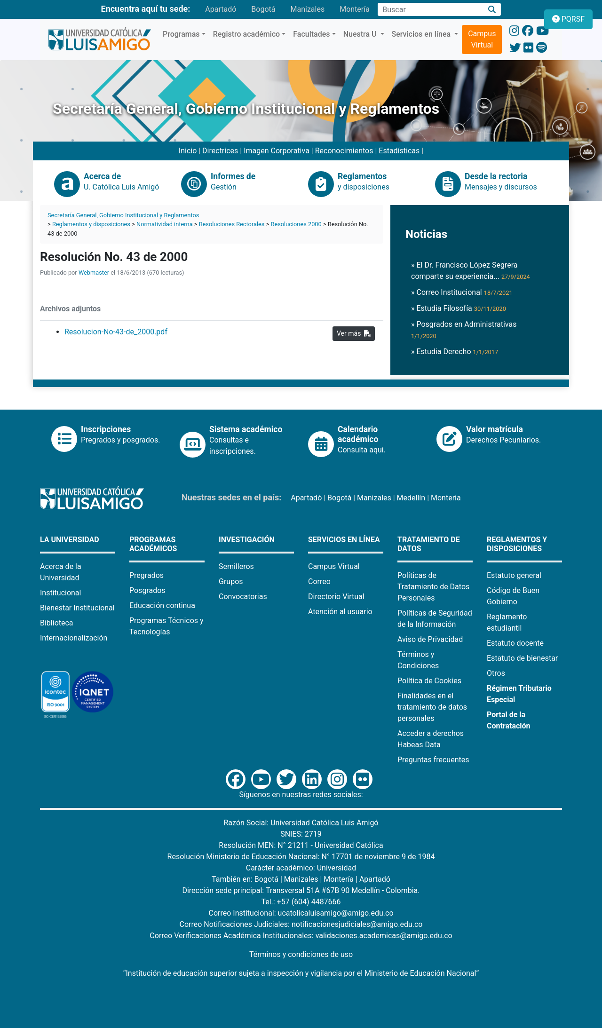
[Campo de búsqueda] (430, 9)
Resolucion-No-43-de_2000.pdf (115, 331)
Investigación (247, 539)
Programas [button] (181, 34)
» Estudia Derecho (454, 351)
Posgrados (147, 590)
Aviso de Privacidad (430, 639)
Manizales (307, 9)
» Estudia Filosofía (458, 308)
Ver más (354, 333)
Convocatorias (243, 596)
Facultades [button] (311, 34)
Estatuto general (514, 575)
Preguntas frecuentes (433, 759)
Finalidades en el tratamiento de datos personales (432, 707)
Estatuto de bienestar (522, 658)
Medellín (411, 497)
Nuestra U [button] (361, 34)
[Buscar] (492, 9)
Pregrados (146, 575)
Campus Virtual (482, 39)
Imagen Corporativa (276, 150)
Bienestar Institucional (77, 607)
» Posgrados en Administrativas (463, 330)
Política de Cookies (429, 680)
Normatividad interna (164, 224)
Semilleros (236, 566)
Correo (319, 581)
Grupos (231, 581)
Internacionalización (73, 637)
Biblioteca (56, 622)
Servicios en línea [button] (422, 34)
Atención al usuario (340, 611)
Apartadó (220, 9)
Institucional (60, 592)
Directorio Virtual (336, 596)
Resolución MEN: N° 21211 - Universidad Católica (301, 845)
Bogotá (263, 9)
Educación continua (162, 605)
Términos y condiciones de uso (301, 954)
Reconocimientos (344, 150)
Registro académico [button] (246, 34)
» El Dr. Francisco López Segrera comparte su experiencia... (470, 271)
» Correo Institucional (462, 292)
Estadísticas (399, 150)
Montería (355, 9)
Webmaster (94, 272)
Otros (496, 673)
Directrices (220, 150)
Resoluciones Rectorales (232, 224)
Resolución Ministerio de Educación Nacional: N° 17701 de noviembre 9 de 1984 (301, 856)
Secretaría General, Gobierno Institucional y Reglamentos (123, 215)
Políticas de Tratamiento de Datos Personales (433, 586)
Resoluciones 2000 (296, 224)
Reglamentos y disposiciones (91, 224)
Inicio (188, 150)
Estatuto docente (515, 643)
